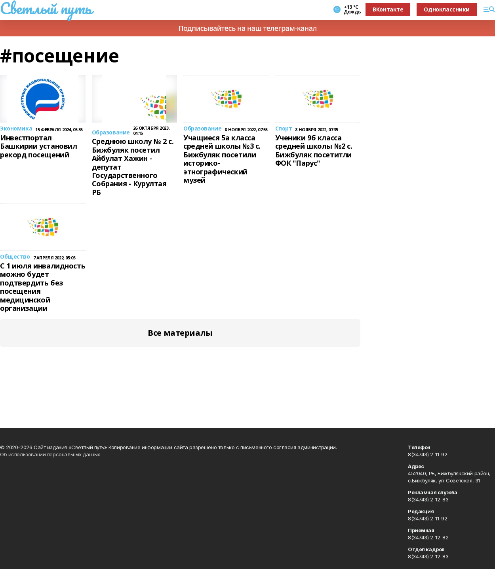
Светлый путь (46, 8)
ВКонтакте (388, 9)
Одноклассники (447, 9)
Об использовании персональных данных (50, 454)
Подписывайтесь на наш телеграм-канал (247, 28)
